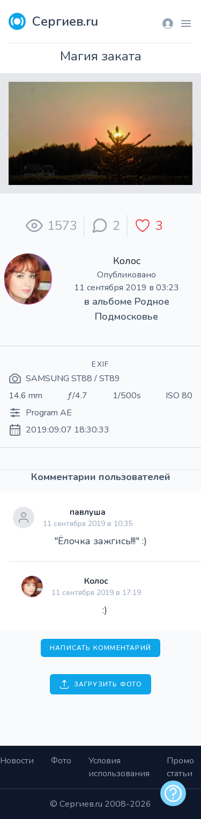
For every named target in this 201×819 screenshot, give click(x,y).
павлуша (88, 512)
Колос (126, 260)
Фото (61, 761)
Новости (17, 761)
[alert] (173, 793)
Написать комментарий (100, 648)
